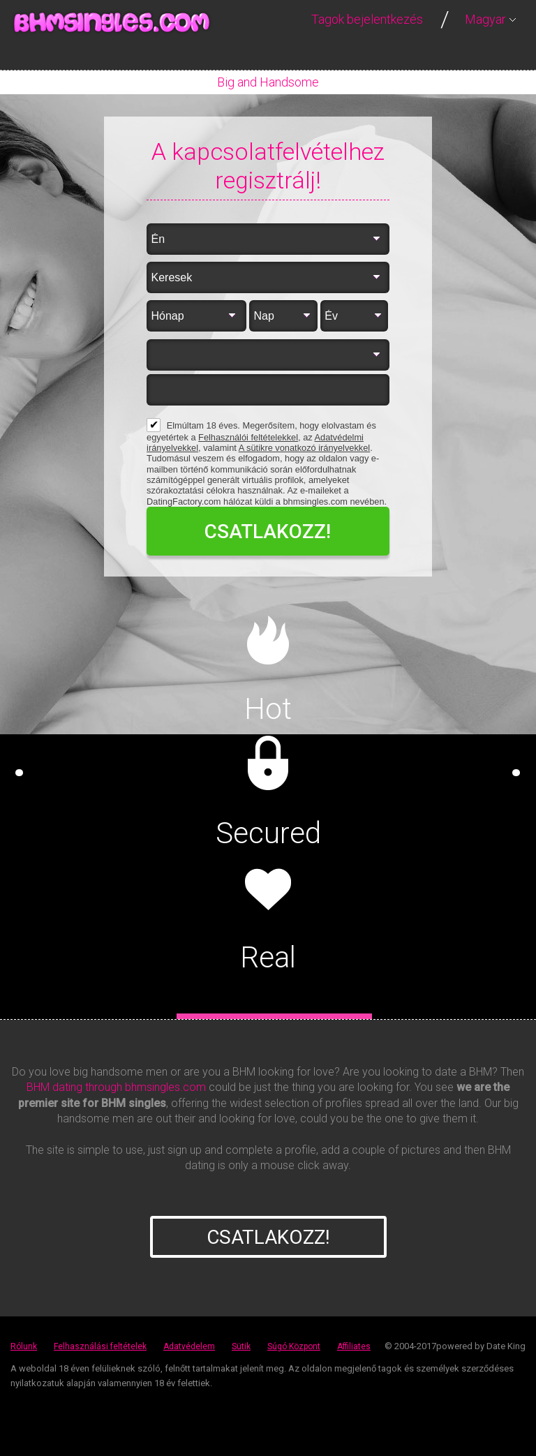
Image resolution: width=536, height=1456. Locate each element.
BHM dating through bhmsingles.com (116, 1087)
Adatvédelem (189, 1346)
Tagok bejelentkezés (367, 19)
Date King (506, 1346)
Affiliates (354, 1346)
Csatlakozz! (268, 1237)
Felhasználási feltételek (100, 1346)
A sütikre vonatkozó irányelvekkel (305, 448)
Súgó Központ (293, 1346)
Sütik (241, 1346)
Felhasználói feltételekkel (248, 437)
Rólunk (23, 1346)
